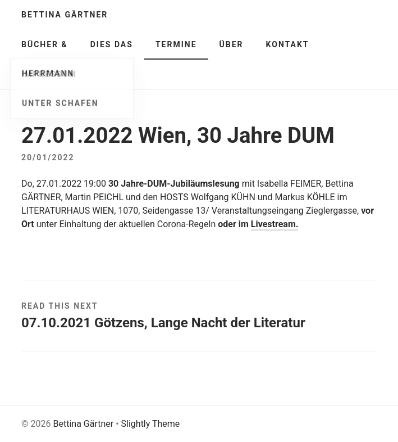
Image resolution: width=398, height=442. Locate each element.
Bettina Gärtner (64, 14)
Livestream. (275, 224)
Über (231, 44)
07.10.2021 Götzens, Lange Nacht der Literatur (163, 323)
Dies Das (111, 44)
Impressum (49, 74)
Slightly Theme (150, 423)
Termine (176, 44)
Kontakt (287, 44)
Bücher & (44, 44)
